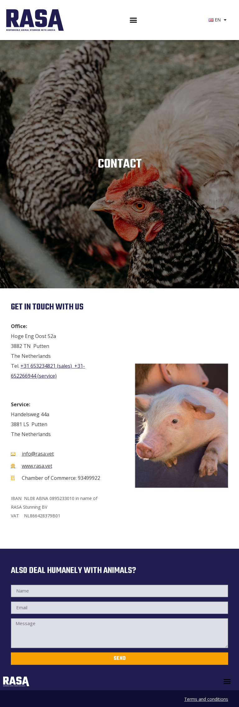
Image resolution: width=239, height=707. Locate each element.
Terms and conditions (206, 699)
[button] (133, 20)
